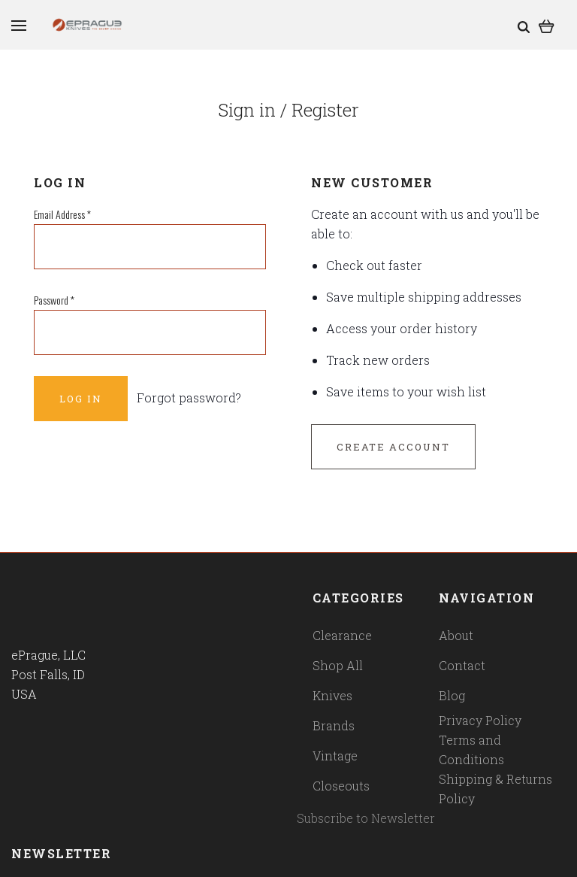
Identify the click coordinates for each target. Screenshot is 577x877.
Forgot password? (189, 397)
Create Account (393, 447)
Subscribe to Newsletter (366, 818)
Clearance (342, 635)
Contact (462, 665)
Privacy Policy (480, 720)
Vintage (335, 755)
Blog (452, 695)
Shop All (338, 665)
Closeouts (341, 786)
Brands (334, 725)
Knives (332, 695)
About (456, 635)
